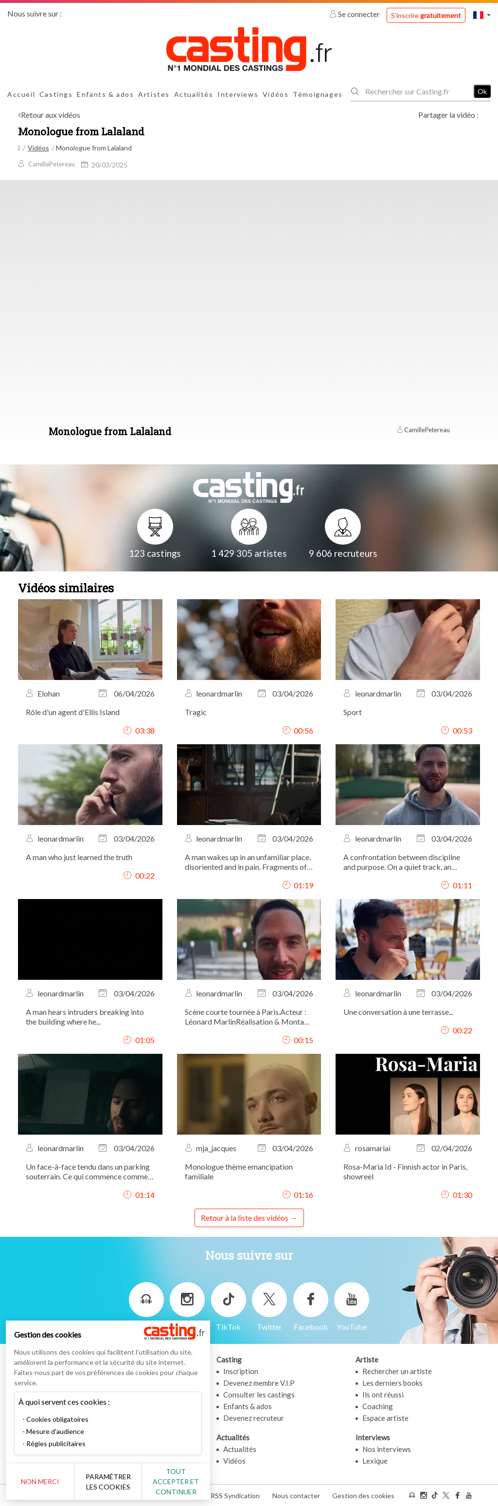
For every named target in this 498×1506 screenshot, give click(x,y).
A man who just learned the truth (79, 857)
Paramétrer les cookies (108, 1481)
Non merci (40, 1481)
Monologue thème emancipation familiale (239, 1171)
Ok (482, 91)
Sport (352, 711)
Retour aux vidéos (50, 114)
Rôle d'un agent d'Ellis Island (73, 711)
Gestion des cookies (363, 1495)
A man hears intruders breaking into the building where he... (85, 1016)
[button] (482, 14)
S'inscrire (426, 15)
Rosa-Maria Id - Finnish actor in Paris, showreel (405, 1171)
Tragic (196, 711)
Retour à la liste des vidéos (244, 1217)
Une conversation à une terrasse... (398, 1011)
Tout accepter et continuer (176, 1481)
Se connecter (355, 14)
